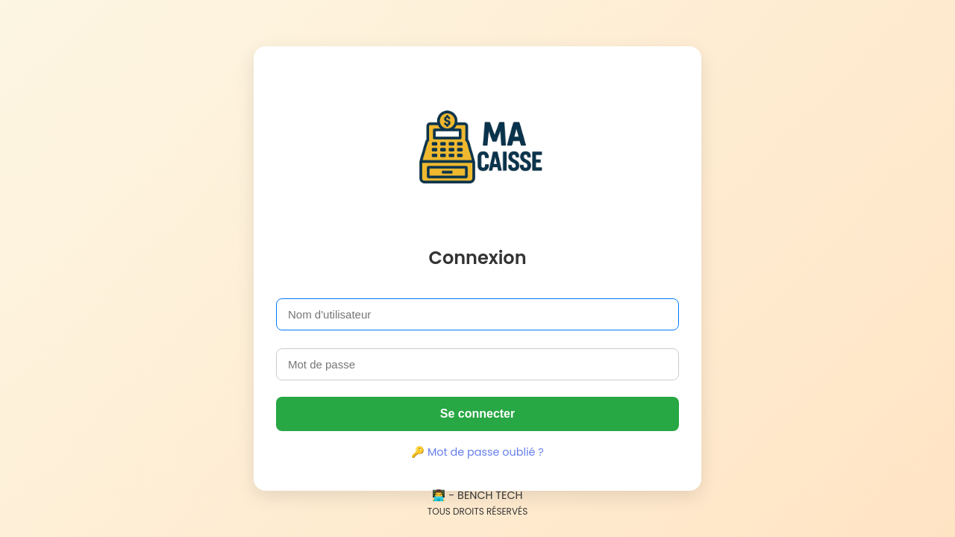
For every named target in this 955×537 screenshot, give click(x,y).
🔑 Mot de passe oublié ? (477, 452)
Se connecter (477, 413)
